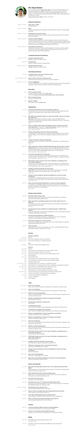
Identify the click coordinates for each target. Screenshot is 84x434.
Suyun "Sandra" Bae (32, 126)
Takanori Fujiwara (32, 147)
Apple (42, 11)
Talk (39, 129)
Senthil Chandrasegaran (50, 126)
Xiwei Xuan (30, 119)
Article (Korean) (31, 425)
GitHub (37, 16)
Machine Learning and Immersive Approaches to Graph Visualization (49, 94)
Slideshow (30, 206)
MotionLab (36, 82)
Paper (29, 113)
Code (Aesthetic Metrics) (46, 166)
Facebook (30, 421)
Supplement (34, 151)
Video (32, 180)
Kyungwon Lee (42, 102)
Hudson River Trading (45, 9)
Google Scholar (31, 16)
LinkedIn (41, 16)
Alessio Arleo (31, 170)
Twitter (34, 421)
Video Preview (34, 129)
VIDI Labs (30, 59)
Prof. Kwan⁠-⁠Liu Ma (55, 12)
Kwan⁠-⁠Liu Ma (48, 93)
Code (32, 172)
